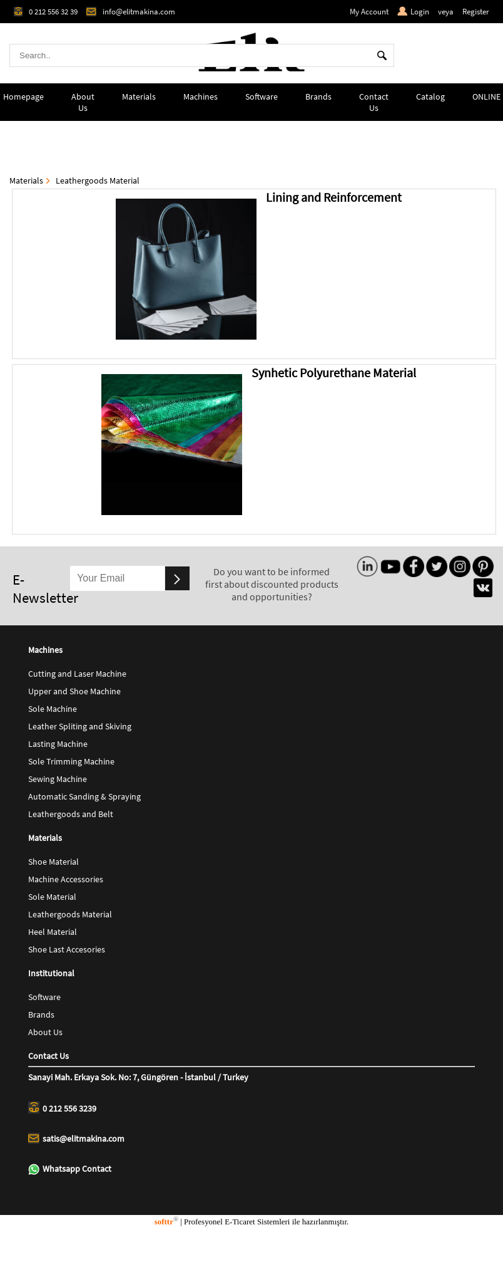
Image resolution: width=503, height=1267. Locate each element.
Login (413, 11)
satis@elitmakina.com (76, 1138)
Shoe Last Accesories (66, 949)
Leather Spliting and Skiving (79, 726)
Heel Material (52, 931)
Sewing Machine (57, 779)
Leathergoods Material (98, 180)
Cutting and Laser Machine (77, 673)
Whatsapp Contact (69, 1169)
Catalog (430, 96)
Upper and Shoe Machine (74, 691)
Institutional (51, 973)
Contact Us (374, 102)
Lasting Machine (58, 743)
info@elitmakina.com (130, 11)
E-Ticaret (240, 1221)
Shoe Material (53, 861)
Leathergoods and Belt (70, 814)
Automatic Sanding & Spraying (84, 796)
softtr (166, 1221)
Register (475, 11)
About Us (82, 102)
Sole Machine (52, 708)
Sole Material (52, 896)
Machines (200, 96)
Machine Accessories (65, 879)
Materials (139, 96)
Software (261, 96)
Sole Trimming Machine (71, 761)
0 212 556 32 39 (46, 11)
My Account (369, 11)
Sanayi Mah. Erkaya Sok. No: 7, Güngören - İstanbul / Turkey (138, 1077)
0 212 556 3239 (62, 1108)
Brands (318, 96)
